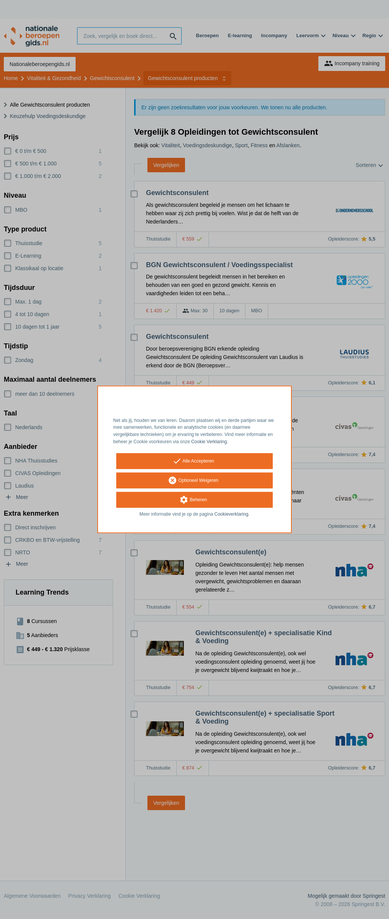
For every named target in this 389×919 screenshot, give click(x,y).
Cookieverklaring (231, 514)
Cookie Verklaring (209, 441)
